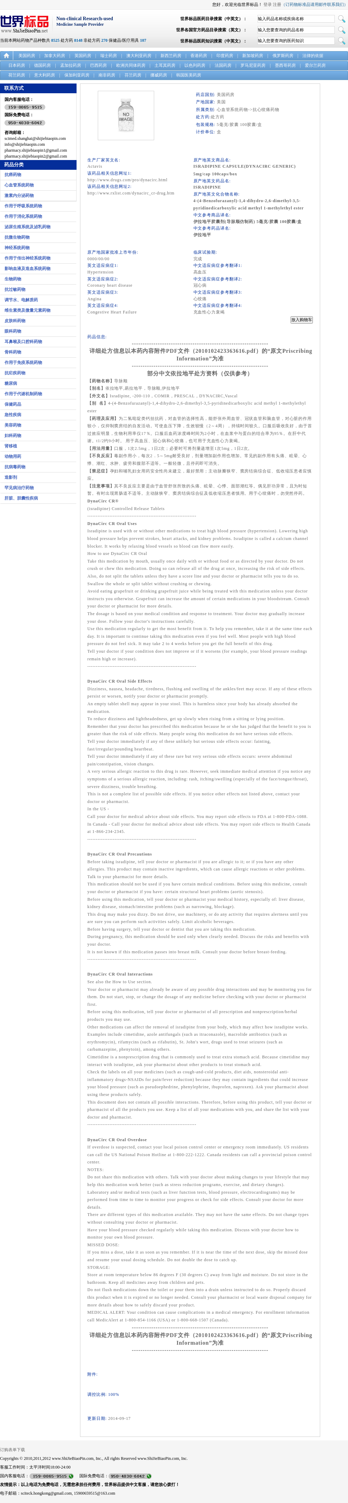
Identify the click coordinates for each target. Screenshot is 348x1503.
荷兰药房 (16, 75)
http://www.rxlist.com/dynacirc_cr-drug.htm (130, 193)
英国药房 (82, 55)
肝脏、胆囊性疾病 (21, 498)
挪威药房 (158, 75)
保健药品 (13, 404)
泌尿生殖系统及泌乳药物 (27, 226)
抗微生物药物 (17, 237)
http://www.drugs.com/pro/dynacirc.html (127, 179)
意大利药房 (44, 75)
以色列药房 (194, 65)
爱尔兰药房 (315, 65)
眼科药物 (13, 331)
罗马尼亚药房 (253, 65)
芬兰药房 (133, 75)
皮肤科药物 (15, 320)
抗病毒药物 (15, 466)
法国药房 (223, 65)
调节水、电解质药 (21, 299)
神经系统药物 (17, 247)
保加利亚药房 (76, 75)
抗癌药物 (13, 174)
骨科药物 (13, 352)
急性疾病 (13, 414)
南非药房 (106, 75)
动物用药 (13, 456)
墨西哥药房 (285, 65)
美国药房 (26, 55)
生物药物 (13, 279)
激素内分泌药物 (19, 195)
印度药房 (224, 55)
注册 (277, 4)
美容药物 (13, 425)
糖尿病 (11, 383)
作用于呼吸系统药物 (23, 206)
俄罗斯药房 (282, 55)
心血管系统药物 (19, 185)
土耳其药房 (165, 65)
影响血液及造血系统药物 (27, 268)
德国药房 (42, 65)
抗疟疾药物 (15, 373)
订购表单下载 (12, 1449)
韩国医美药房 (188, 75)
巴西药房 (98, 65)
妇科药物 (13, 435)
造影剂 (11, 477)
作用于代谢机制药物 (23, 393)
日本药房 (16, 65)
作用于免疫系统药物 (23, 362)
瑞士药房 (108, 55)
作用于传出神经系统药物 (27, 258)
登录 (267, 4)
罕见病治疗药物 (19, 487)
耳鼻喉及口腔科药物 (23, 341)
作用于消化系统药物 (23, 216)
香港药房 (198, 55)
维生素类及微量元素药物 (27, 310)
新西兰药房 (170, 55)
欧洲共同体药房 (130, 65)
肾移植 (11, 446)
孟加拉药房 (70, 65)
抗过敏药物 (15, 289)
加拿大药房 (54, 55)
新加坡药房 (252, 55)
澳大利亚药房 (138, 55)
